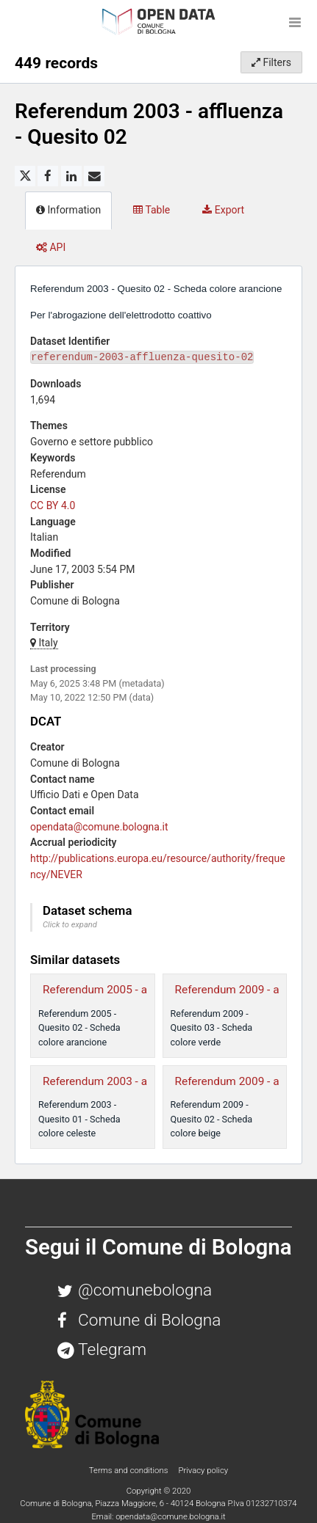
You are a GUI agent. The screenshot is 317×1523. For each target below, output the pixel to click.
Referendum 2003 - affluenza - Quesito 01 (146, 1081)
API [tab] (50, 247)
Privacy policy (203, 1470)
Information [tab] (68, 210)
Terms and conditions (129, 1470)
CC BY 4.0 (52, 505)
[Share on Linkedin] (71, 176)
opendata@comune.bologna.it (99, 827)
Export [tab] (223, 210)
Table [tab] (151, 210)
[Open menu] (295, 22)
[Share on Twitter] (25, 176)
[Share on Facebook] (48, 176)
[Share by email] (94, 176)
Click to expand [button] (70, 924)
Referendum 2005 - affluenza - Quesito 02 (146, 989)
